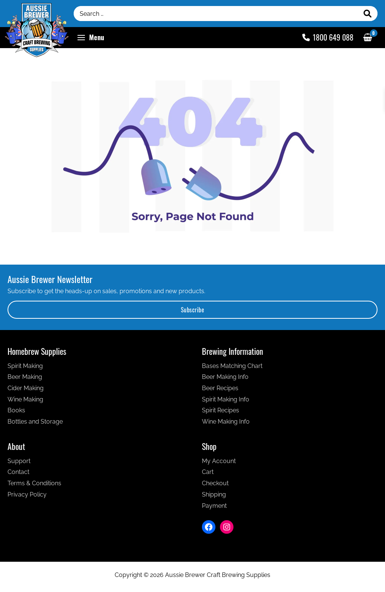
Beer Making (25, 376)
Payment (214, 505)
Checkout (215, 483)
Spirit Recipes (220, 410)
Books (16, 410)
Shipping (214, 494)
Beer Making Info (225, 376)
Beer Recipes (220, 388)
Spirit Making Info (225, 399)
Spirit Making (25, 365)
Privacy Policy (27, 494)
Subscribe (193, 309)
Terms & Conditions (34, 483)
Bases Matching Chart (232, 365)
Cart (208, 471)
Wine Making (25, 399)
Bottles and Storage (35, 421)
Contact (18, 471)
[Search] (368, 13)
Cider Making (26, 388)
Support (19, 461)
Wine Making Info (226, 421)
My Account (219, 461)
